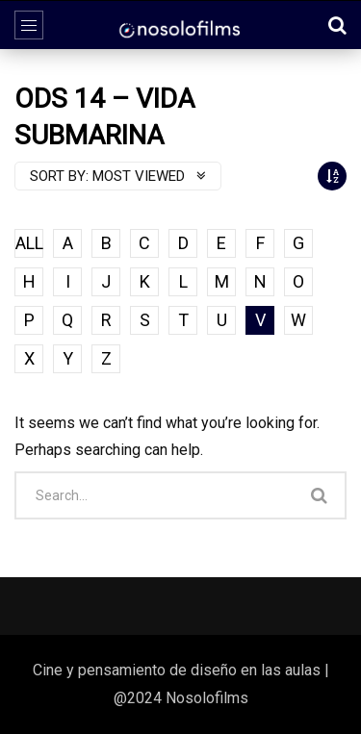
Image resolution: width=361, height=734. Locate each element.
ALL (29, 243)
